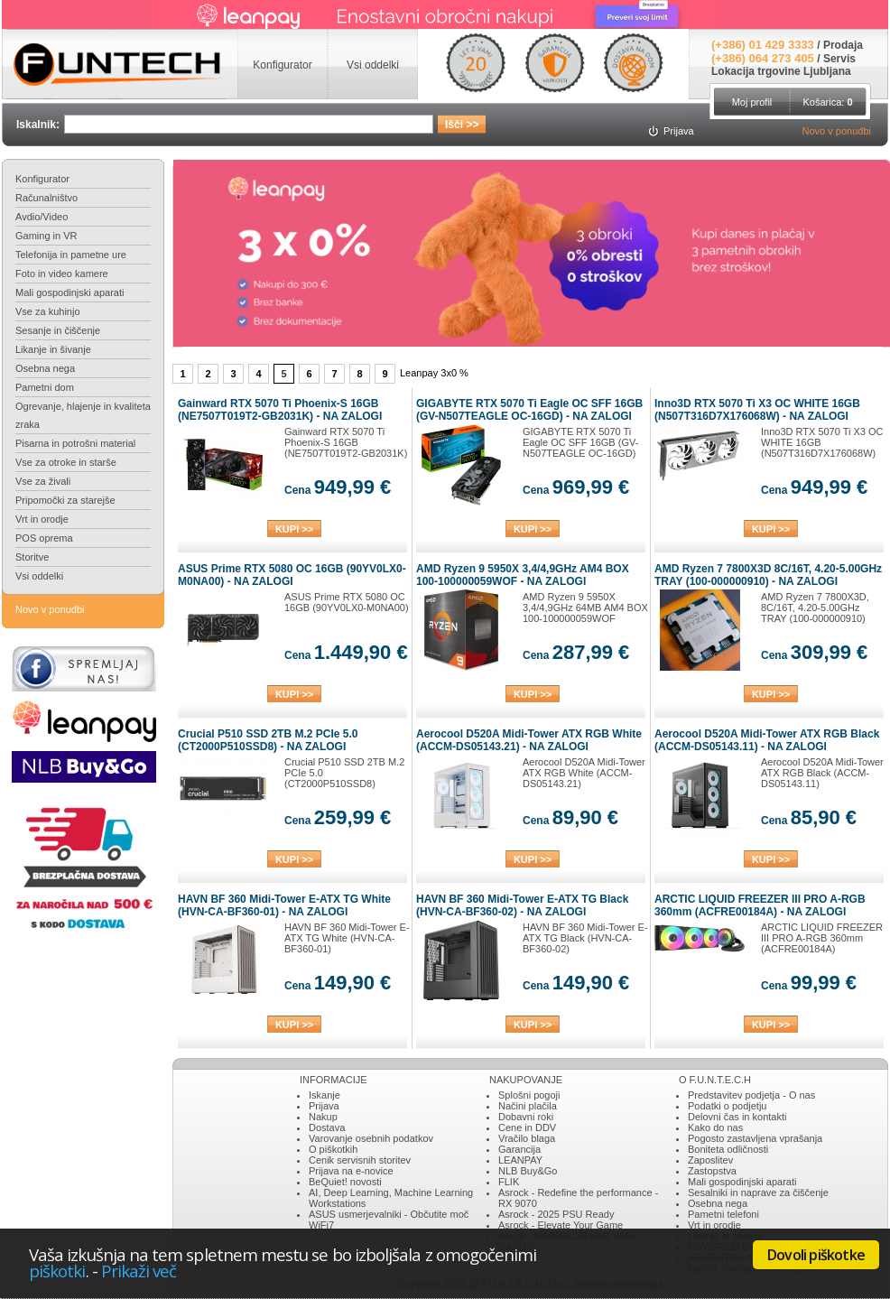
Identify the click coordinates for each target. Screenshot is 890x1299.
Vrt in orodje (42, 519)
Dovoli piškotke (816, 1255)
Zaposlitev (710, 1160)
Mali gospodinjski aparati (69, 292)
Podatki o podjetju (727, 1105)
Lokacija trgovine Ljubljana (781, 71)
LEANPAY (520, 1160)
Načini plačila (527, 1105)
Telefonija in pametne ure (70, 254)
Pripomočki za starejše (65, 500)
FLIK (508, 1181)
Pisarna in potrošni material (75, 443)
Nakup (323, 1116)
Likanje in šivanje (53, 349)
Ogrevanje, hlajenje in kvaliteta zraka (83, 415)
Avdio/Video (41, 216)
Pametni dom (44, 387)
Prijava (324, 1105)
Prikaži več (139, 1270)
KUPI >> (294, 529)
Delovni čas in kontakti (737, 1116)
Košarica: (827, 102)
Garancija (519, 1149)
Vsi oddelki (39, 576)
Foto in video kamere (61, 273)
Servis (839, 58)
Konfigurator (42, 178)
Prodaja (843, 45)
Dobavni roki (525, 1116)
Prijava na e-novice (351, 1170)
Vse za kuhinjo (47, 311)
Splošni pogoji (529, 1095)
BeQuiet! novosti (345, 1181)
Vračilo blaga (526, 1138)
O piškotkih (333, 1149)
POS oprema (44, 538)
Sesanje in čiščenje (57, 330)
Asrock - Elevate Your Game (560, 1225)
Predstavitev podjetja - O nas (751, 1095)
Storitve (32, 557)
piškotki (57, 1270)
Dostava (327, 1127)
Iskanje (324, 1095)
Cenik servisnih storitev (360, 1160)
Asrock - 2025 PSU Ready (556, 1214)
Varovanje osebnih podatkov (371, 1138)
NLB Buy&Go (527, 1170)
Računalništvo (46, 197)
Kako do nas (715, 1127)
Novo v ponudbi (836, 130)
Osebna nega (45, 368)
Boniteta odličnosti (728, 1149)
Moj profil (752, 102)
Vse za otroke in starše (65, 462)
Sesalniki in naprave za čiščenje (758, 1192)
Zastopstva (712, 1170)
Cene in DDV (527, 1127)
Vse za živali (42, 481)
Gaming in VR (46, 235)
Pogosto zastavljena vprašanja (755, 1138)
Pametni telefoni (723, 1214)
